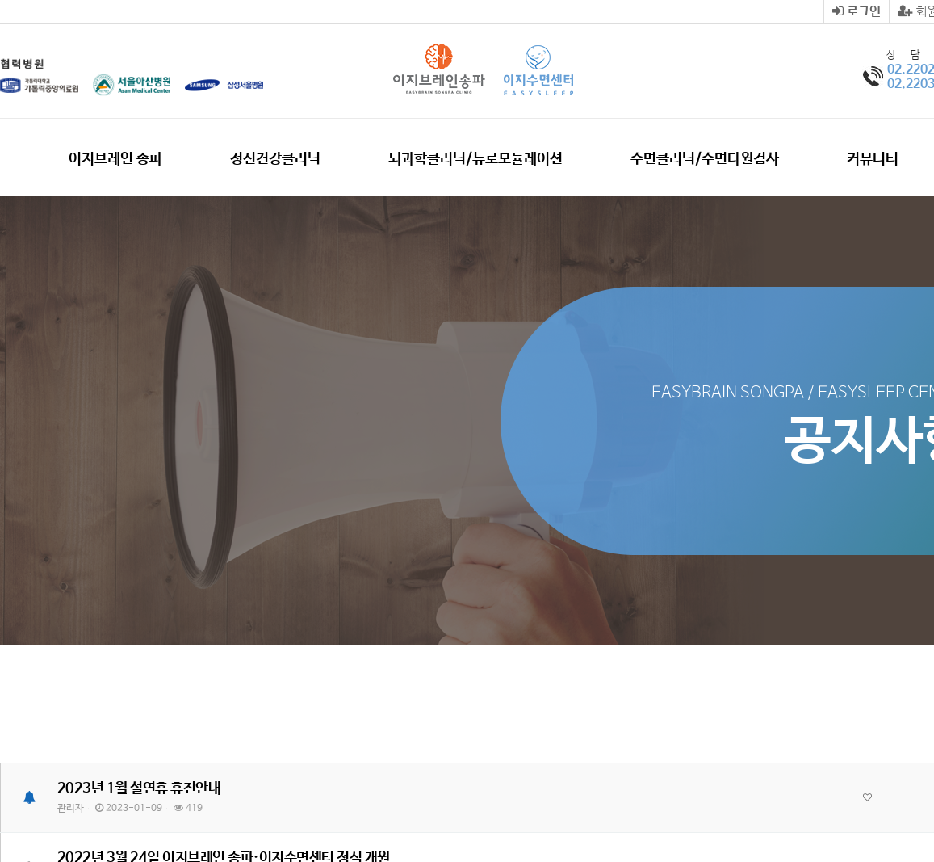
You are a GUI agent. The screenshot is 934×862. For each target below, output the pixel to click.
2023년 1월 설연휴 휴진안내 (139, 788)
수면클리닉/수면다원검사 (704, 159)
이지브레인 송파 (115, 159)
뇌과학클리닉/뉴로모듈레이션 (475, 159)
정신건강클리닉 (275, 159)
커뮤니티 (872, 159)
